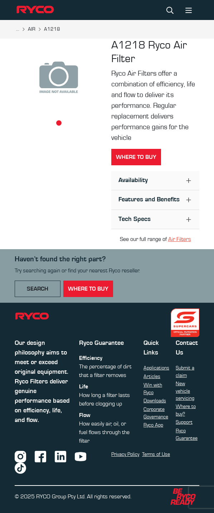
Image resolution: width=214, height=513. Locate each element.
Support (184, 422)
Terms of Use (156, 454)
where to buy (88, 289)
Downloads (155, 400)
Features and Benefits (149, 199)
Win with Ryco (153, 389)
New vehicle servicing (185, 391)
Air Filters (179, 239)
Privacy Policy (125, 454)
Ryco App (153, 425)
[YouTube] (80, 456)
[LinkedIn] (60, 456)
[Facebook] (40, 456)
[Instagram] (20, 456)
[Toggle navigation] (188, 9)
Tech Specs (134, 219)
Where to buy (136, 157)
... (17, 29)
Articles (152, 376)
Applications (156, 368)
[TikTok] (20, 468)
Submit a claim (185, 372)
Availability (133, 180)
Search (37, 289)
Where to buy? (186, 410)
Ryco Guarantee (187, 434)
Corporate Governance (156, 413)
